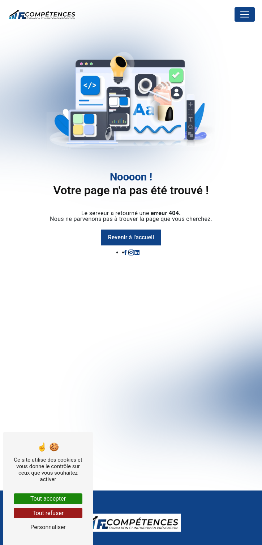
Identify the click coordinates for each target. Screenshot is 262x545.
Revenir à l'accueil (131, 237)
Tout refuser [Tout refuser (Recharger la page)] (48, 513)
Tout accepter (48, 498)
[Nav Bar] (245, 14)
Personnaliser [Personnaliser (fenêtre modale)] (48, 527)
